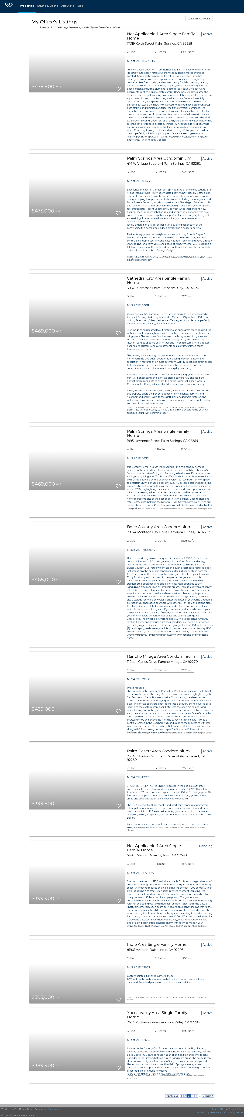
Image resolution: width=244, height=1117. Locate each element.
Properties (27, 5)
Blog (80, 5)
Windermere (54, 1109)
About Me (67, 5)
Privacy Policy (236, 1109)
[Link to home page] (8, 6)
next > (209, 1096)
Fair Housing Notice (233, 1112)
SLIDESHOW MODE (199, 18)
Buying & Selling (47, 5)
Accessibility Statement (209, 1112)
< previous (172, 1096)
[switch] (118, 87)
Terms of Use (218, 1109)
